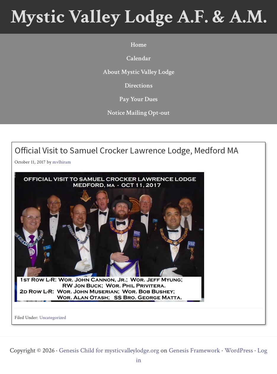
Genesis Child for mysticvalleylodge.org (109, 350)
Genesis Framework (194, 350)
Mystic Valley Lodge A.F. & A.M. (138, 16)
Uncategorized (52, 318)
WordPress (239, 350)
